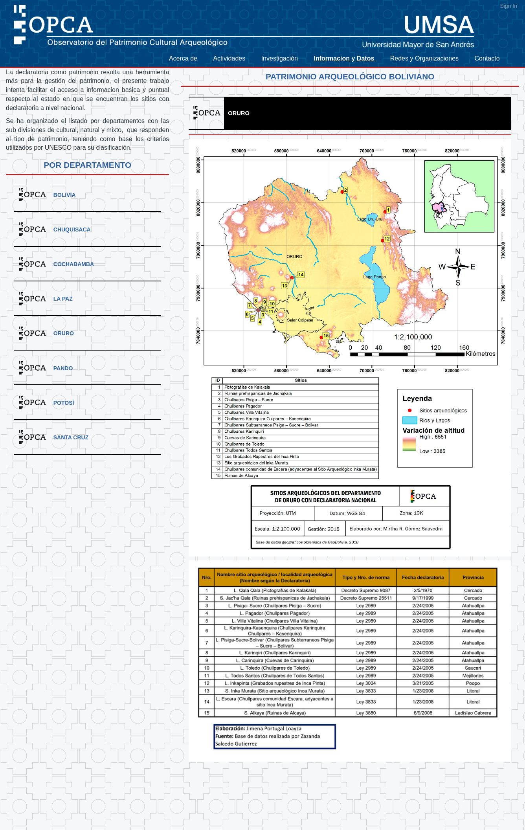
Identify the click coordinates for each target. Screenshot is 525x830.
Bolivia (64, 195)
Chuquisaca (72, 229)
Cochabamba (73, 264)
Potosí (63, 403)
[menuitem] (187, 58)
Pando (63, 368)
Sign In (508, 6)
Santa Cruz (70, 437)
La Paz (63, 299)
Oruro (63, 333)
